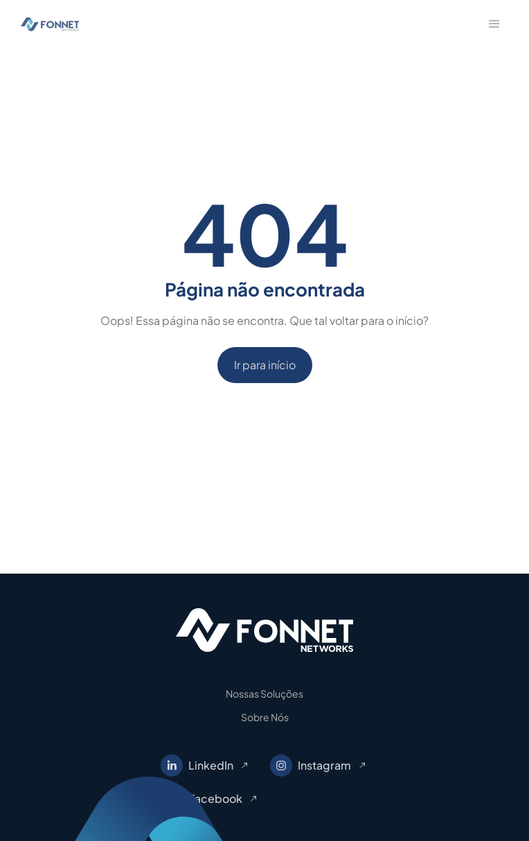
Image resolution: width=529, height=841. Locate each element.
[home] (46, 24)
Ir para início (265, 364)
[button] (494, 24)
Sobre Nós (265, 717)
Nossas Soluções (264, 693)
